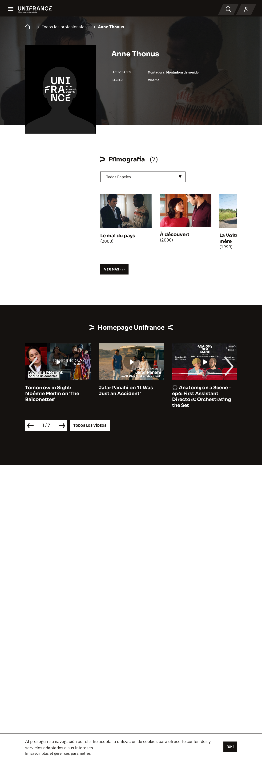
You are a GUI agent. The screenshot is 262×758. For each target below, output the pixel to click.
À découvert (174, 235)
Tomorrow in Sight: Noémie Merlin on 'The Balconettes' (52, 393)
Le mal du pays (117, 236)
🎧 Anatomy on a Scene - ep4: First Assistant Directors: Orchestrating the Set (201, 396)
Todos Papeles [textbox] (118, 176)
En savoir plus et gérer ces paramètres (58, 753)
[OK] (230, 747)
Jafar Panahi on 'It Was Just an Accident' (126, 391)
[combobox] (142, 177)
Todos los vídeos (89, 425)
